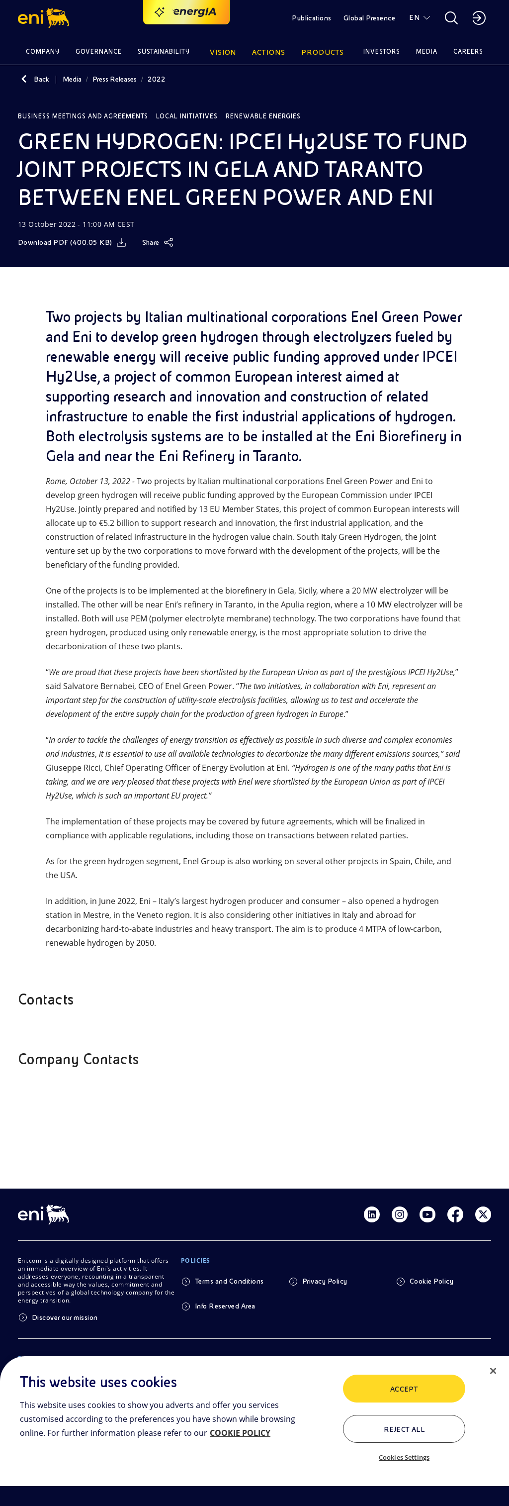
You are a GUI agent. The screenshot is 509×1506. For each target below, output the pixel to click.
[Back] (24, 79)
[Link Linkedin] (372, 1214)
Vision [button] (223, 52)
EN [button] (414, 17)
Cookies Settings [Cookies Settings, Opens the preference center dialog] (404, 1457)
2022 (157, 79)
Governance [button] (99, 51)
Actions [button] (268, 52)
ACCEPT (404, 1389)
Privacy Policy (324, 1281)
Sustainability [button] (164, 51)
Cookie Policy (431, 1281)
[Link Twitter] (483, 1214)
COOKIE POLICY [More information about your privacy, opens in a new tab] (240, 1432)
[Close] (493, 1371)
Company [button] (43, 51)
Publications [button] (312, 18)
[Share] (157, 242)
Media (72, 79)
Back (41, 79)
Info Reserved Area (225, 1306)
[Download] (72, 242)
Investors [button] (381, 51)
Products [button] (322, 52)
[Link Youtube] (427, 1214)
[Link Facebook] (455, 1214)
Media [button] (426, 51)
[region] (254, 1431)
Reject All (404, 1429)
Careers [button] (468, 51)
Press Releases (114, 79)
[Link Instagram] (400, 1214)
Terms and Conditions (229, 1281)
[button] (45, 18)
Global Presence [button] (369, 18)
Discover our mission (65, 1317)
